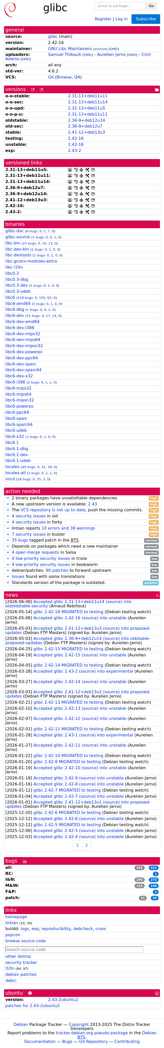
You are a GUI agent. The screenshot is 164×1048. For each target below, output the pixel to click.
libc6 (10, 297)
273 (154, 880)
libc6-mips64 (18, 394)
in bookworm (82, 565)
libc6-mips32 (18, 388)
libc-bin (12, 243)
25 (39, 479)
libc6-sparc (16, 418)
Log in (121, 18)
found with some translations (82, 577)
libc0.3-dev (16, 285)
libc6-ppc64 (17, 412)
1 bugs (38, 237)
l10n (9, 968)
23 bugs (29, 243)
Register (103, 18)
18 (50, 467)
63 (49, 298)
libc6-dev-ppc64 (21, 358)
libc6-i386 (15, 382)
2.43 (92, 504)
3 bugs (33, 473)
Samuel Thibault (64, 54)
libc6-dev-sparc (20, 364)
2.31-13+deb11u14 (88, 102)
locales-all (15, 472)
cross (101, 928)
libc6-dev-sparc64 (23, 369)
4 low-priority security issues (41, 558)
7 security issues (29, 534)
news (11, 595)
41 (143, 898)
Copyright (79, 1024)
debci (10, 980)
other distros (18, 956)
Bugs (67, 1041)
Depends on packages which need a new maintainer (82, 546)
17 (48, 316)
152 (139, 886)
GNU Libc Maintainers (70, 48)
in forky (82, 522)
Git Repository (93, 1041)
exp (35, 928)
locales (12, 466)
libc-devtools (18, 255)
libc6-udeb (16, 430)
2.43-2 (74, 150)
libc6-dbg (14, 309)
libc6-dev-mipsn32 (24, 345)
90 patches (57, 570)
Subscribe (146, 19)
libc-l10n (14, 267)
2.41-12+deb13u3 (86, 132)
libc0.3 (12, 273)
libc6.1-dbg (16, 448)
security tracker (21, 962)
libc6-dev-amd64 (22, 321)
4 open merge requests (35, 552)
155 (42, 298)
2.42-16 (76, 138)
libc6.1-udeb (18, 460)
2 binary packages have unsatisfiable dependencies (82, 498)
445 (139, 868)
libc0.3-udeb (18, 291)
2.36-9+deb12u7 (85, 126)
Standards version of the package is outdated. (82, 583)
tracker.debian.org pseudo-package (92, 1032)
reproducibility (56, 928)
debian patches (21, 974)
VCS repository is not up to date (53, 509)
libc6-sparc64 (19, 424)
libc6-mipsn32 (19, 400)
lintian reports (82, 528)
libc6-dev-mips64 (22, 339)
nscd (10, 478)
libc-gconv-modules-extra (31, 261)
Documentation (39, 1041)
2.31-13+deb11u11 (88, 96)
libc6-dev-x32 (19, 376)
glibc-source (17, 237)
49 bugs (28, 467)
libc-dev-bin (17, 249)
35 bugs (20, 540)
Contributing (127, 1041)
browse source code (25, 940)
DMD (114, 49)
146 (154, 886)
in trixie (82, 559)
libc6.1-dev (16, 454)
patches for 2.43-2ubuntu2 (32, 1005)
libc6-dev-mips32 (22, 333)
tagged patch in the (82, 540)
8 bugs (31, 231)
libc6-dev (14, 315)
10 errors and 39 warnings (68, 528)
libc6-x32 (14, 436)
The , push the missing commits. (82, 510)
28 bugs (24, 479)
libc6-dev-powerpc (24, 351)
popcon (12, 934)
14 (54, 316)
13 (50, 243)
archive (100, 49)
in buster (82, 534)
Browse (64, 77)
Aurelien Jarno (111, 54)
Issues (18, 576)
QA (77, 77)
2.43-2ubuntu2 (63, 999)
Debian (21, 1024)
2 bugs (33, 382)
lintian (11, 922)
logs (25, 928)
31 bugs (32, 316)
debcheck (83, 928)
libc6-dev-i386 (19, 327)
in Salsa (82, 552)
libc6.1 (12, 442)
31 (43, 467)
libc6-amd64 (18, 303)
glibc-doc (14, 230)
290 (139, 880)
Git (51, 77)
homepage (16, 916)
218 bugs (25, 298)
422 (154, 868)
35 (155, 898)
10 (44, 243)
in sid (82, 516)
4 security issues (29, 516)
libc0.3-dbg (16, 279)
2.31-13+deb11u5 (86, 108)
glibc (53, 36)
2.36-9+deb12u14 (86, 120)
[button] (8, 498)
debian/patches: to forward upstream (82, 570)
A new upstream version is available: (82, 504)
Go (151, 6)
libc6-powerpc (19, 406)
